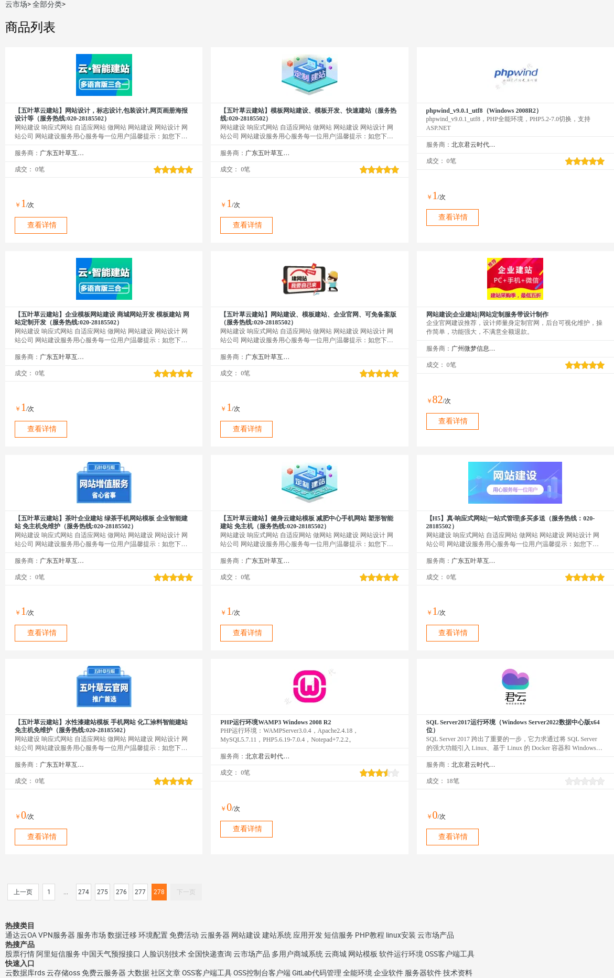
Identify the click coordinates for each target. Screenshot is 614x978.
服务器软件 (423, 973)
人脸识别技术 (164, 954)
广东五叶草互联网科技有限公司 (62, 153)
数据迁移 (122, 935)
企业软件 (388, 973)
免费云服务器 (104, 973)
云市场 (16, 4)
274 (83, 892)
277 (140, 892)
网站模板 (363, 954)
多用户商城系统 (297, 954)
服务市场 (91, 935)
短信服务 (338, 935)
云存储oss (63, 973)
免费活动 (184, 935)
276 (121, 892)
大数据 (138, 973)
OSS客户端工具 (450, 954)
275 (102, 892)
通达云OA (21, 935)
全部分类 (47, 4)
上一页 (23, 892)
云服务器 (215, 935)
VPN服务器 (56, 935)
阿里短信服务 (58, 954)
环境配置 (153, 935)
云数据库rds (25, 973)
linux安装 (401, 935)
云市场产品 (435, 935)
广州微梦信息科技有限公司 (473, 348)
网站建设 (246, 935)
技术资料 (457, 973)
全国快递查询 (210, 954)
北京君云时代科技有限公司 (473, 144)
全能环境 (357, 973)
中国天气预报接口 (111, 954)
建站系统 (277, 935)
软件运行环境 (401, 954)
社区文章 (165, 973)
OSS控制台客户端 (261, 973)
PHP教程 (369, 935)
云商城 (336, 954)
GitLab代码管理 (316, 973)
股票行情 (20, 954)
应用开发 (307, 935)
